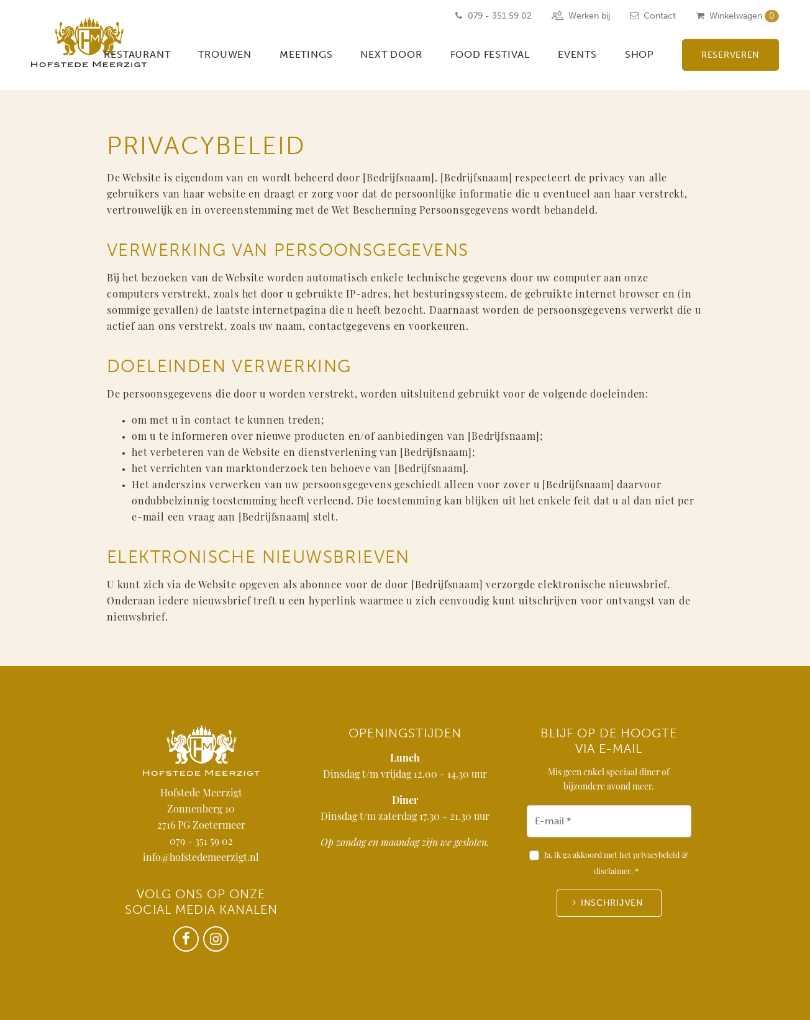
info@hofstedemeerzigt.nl (201, 858)
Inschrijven (612, 903)
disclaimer (612, 872)
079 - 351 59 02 (201, 842)
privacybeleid (656, 856)
